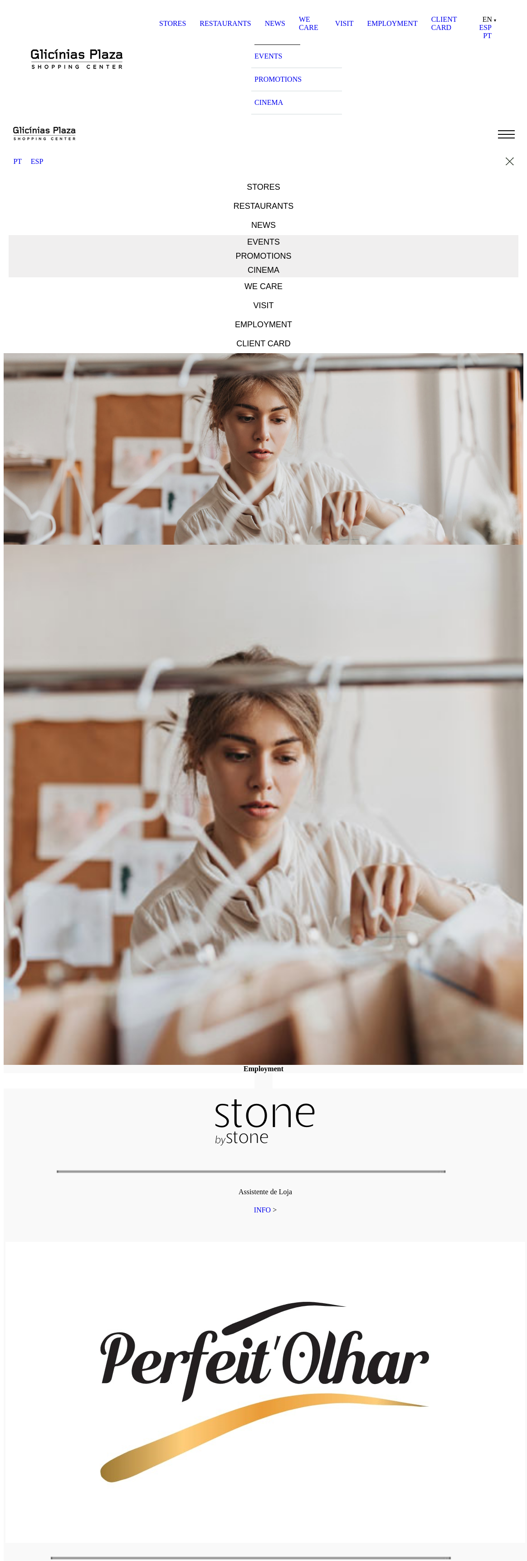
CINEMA (268, 102)
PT (487, 35)
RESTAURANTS (225, 23)
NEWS (275, 23)
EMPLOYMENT (392, 23)
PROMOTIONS (278, 79)
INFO (262, 1210)
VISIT (344, 23)
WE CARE (308, 23)
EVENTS (268, 56)
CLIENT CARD (444, 23)
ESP (485, 27)
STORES (172, 23)
